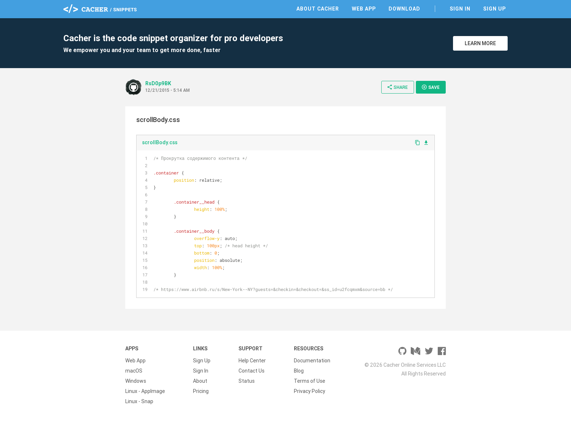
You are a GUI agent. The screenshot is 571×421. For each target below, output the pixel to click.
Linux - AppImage (145, 391)
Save (430, 87)
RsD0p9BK (158, 83)
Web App (364, 8)
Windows (135, 381)
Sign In (460, 8)
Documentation (312, 360)
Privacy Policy (309, 391)
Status (247, 381)
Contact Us (251, 370)
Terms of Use (309, 381)
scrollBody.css (159, 142)
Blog (299, 370)
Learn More (480, 43)
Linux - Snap (139, 401)
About (200, 381)
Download (404, 8)
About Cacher (317, 8)
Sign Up (494, 8)
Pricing (201, 391)
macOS (133, 370)
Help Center (252, 360)
